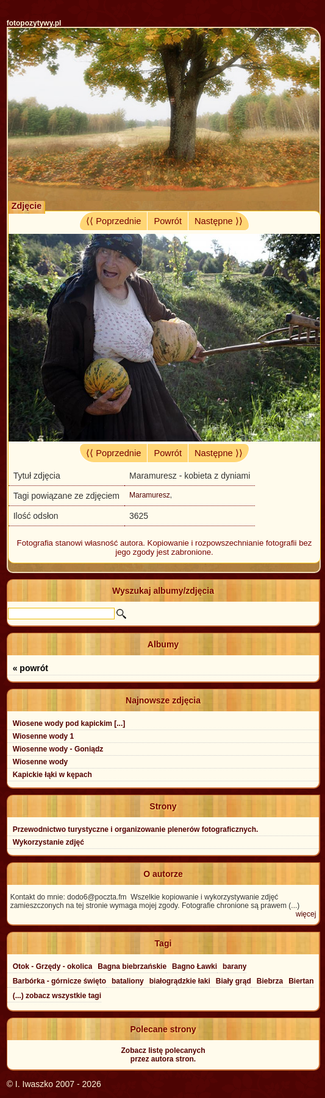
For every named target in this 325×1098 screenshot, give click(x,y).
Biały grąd (233, 981)
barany (234, 966)
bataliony (128, 981)
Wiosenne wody (40, 762)
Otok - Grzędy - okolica (53, 966)
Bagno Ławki (194, 966)
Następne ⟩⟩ (219, 221)
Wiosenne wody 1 (43, 736)
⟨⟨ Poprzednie (113, 221)
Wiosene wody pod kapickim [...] (69, 723)
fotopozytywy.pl (34, 23)
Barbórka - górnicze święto (59, 981)
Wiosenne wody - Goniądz (58, 749)
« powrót (30, 668)
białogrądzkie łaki (179, 981)
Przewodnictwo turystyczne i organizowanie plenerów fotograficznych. (136, 829)
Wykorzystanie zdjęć (48, 842)
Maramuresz (149, 495)
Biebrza (270, 981)
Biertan (300, 981)
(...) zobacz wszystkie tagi (57, 995)
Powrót (168, 221)
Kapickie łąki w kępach (52, 774)
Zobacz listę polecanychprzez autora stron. (163, 1054)
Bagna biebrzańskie (132, 966)
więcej (306, 914)
